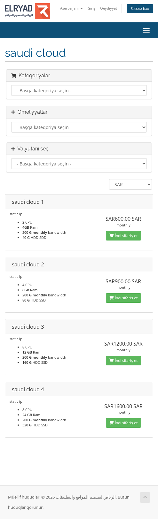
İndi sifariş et (123, 235)
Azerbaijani (71, 8)
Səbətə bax (140, 8)
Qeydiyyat (108, 8)
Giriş (91, 8)
